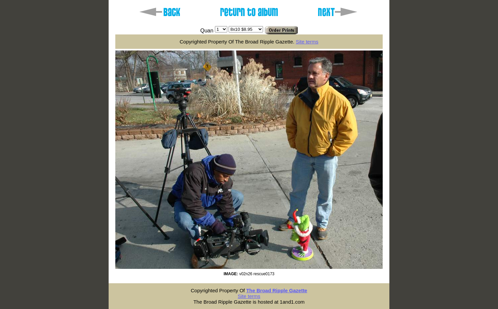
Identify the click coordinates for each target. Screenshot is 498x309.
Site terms (307, 41)
